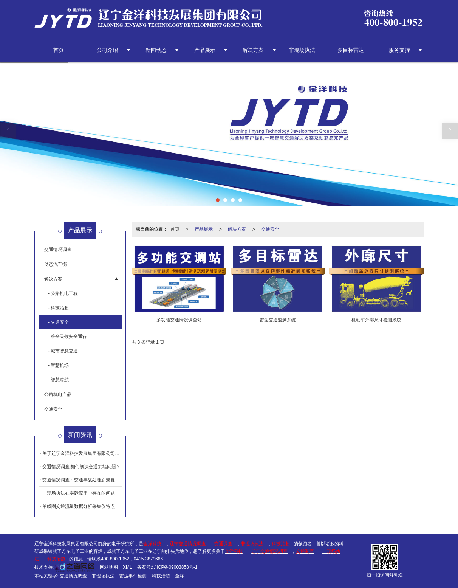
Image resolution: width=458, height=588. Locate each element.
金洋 (179, 576)
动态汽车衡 (55, 264)
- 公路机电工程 (63, 293)
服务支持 (399, 50)
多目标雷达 (350, 50)
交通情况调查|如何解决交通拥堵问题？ (81, 466)
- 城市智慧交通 (63, 351)
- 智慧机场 (58, 365)
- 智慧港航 (58, 379)
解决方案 (253, 50)
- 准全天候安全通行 (67, 336)
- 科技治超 (58, 307)
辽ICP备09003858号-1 (174, 567)
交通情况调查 (57, 249)
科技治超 (161, 576)
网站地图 (109, 567)
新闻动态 (156, 50)
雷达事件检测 (133, 576)
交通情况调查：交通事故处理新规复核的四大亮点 (92, 480)
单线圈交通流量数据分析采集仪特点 (78, 506)
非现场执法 (302, 50)
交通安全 (270, 229)
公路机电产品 (57, 394)
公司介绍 (107, 50)
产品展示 (204, 50)
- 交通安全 (58, 322)
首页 (58, 50)
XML (127, 567)
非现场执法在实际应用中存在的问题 (78, 493)
